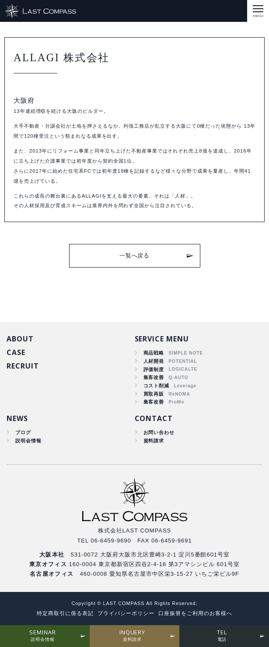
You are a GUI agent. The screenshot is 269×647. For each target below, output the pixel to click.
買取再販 (153, 394)
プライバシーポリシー (126, 613)
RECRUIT (23, 365)
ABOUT (20, 338)
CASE (16, 352)
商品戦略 (153, 352)
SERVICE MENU (162, 338)
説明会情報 (28, 440)
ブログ (23, 432)
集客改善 (153, 377)
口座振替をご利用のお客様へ (195, 613)
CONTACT (154, 418)
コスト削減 (156, 385)
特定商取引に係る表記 (65, 613)
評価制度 (153, 369)
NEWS (17, 418)
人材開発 (153, 361)
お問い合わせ (159, 432)
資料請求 (153, 440)
